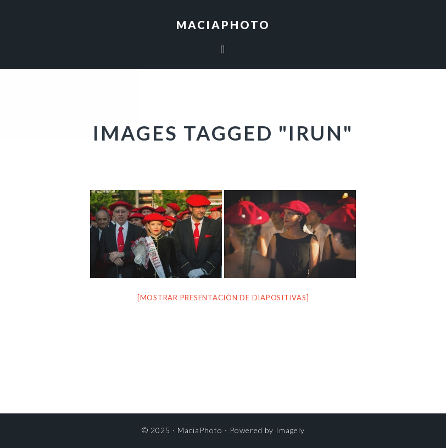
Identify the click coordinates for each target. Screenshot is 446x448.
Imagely (290, 430)
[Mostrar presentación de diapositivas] (223, 297)
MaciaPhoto (223, 24)
